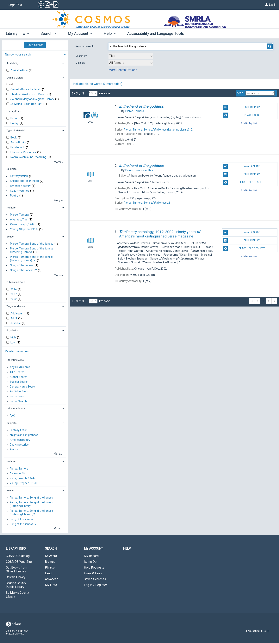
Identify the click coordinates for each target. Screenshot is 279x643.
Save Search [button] (35, 45)
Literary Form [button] (14, 111)
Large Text (15, 5)
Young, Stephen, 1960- (24, 229)
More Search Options (122, 70)
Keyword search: (85, 46)
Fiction (14, 118)
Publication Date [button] (16, 282)
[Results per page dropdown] (93, 93)
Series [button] (10, 236)
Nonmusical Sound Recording (28, 157)
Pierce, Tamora (19, 214)
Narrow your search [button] (18, 54)
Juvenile (15, 323)
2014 (13, 289)
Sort (240, 93)
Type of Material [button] (16, 130)
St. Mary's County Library (17, 594)
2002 (13, 299)
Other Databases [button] (16, 408)
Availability (241, 166)
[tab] (35, 54)
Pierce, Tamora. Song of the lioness (31, 243)
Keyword (51, 556)
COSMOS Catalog (18, 556)
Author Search (19, 376)
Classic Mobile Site (257, 630)
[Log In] (266, 4)
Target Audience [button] (16, 306)
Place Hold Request (244, 182)
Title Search (17, 372)
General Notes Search (23, 386)
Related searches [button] (17, 351)
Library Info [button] (17, 33)
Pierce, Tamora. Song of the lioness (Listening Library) (31, 250)
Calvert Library (15, 577)
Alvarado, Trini (19, 219)
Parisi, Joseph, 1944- (22, 224)
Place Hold (241, 115)
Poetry (14, 123)
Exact (48, 573)
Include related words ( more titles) (97, 84)
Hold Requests (94, 567)
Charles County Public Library (16, 585)
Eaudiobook (17, 147)
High (13, 337)
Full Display (241, 107)
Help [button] (109, 33)
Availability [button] (13, 63)
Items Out (90, 562)
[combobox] (130, 56)
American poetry (20, 185)
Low (13, 342)
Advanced (51, 579)
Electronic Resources (23, 152)
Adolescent (17, 313)
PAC (12, 415)
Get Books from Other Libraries (16, 569)
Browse (50, 562)
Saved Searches (95, 579)
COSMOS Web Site (19, 562)
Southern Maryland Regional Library (32, 99)
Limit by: (80, 62)
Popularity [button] (12, 330)
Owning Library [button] (15, 77)
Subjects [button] (11, 168)
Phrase (50, 567)
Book (13, 137)
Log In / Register (95, 585)
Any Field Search (20, 367)
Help (127, 548)
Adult (14, 318)
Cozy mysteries (19, 190)
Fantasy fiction (19, 176)
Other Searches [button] (15, 360)
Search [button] (48, 33)
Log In (272, 4)
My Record (91, 556)
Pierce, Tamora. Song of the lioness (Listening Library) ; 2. (31, 258)
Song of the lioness (22, 265)
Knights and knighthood (24, 181)
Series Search (18, 401)
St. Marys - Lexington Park (26, 103)
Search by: (82, 55)
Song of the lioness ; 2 (23, 270)
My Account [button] (80, 33)
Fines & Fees (93, 573)
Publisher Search (20, 391)
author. (139, 170)
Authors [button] (11, 207)
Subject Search (19, 381)
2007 (13, 294)
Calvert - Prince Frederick (25, 89)
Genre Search (18, 396)
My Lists (51, 585)
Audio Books (18, 142)
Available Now (19, 70)
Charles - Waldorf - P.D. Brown (28, 94)
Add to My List (249, 123)
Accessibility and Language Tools (155, 33)
